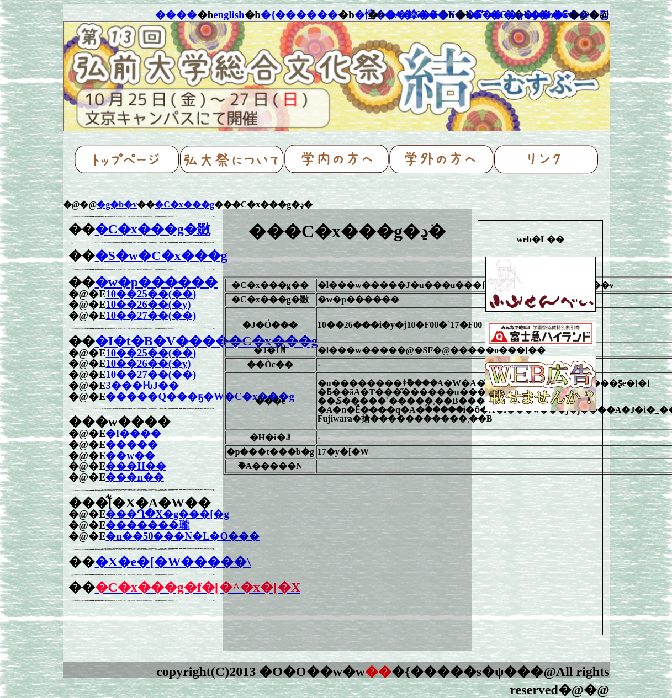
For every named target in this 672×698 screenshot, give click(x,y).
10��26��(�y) (148, 304)
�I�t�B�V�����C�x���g (206, 341)
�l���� (133, 433)
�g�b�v (117, 204)
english (228, 14)
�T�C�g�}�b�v (520, 14)
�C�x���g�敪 (152, 229)
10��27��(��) (150, 315)
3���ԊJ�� (142, 385)
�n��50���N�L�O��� (182, 536)
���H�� (135, 466)
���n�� (134, 477)
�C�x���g (184, 204)
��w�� (130, 455)
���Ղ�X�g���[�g (167, 514)
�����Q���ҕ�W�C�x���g (199, 396)
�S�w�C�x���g (161, 255)
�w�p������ (156, 282)
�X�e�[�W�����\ (173, 562)
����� (131, 444)
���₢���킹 (570, 14)
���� (176, 14)
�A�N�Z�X (420, 14)
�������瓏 (147, 525)
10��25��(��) (150, 294)
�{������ (299, 14)
